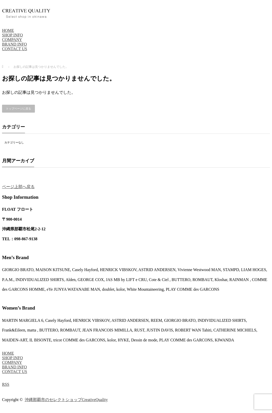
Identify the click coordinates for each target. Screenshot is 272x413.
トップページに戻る (18, 108)
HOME (8, 30)
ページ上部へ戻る (18, 186)
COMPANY (12, 39)
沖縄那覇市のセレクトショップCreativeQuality (66, 399)
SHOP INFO (12, 35)
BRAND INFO (14, 44)
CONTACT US (14, 49)
